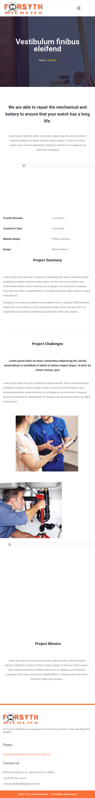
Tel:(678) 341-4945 (14, 778)
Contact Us (44, 754)
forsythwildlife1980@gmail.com (21, 784)
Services (23, 754)
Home (6, 754)
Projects (52, 60)
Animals (32, 754)
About (14, 754)
